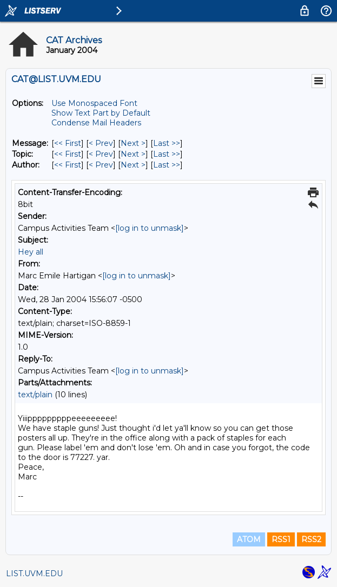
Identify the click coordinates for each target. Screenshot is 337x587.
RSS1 (281, 539)
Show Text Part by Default (100, 113)
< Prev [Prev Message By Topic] (101, 154)
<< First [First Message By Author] (67, 165)
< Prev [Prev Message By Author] (101, 165)
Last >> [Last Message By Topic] (166, 154)
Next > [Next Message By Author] (133, 165)
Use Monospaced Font (94, 103)
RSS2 (311, 539)
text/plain (35, 394)
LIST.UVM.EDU (34, 573)
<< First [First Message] (67, 143)
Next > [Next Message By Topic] (133, 154)
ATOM (249, 539)
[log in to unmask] (149, 228)
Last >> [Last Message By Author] (166, 165)
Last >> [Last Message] (166, 143)
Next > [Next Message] (133, 143)
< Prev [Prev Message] (101, 143)
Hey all (30, 252)
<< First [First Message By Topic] (67, 154)
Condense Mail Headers (96, 123)
